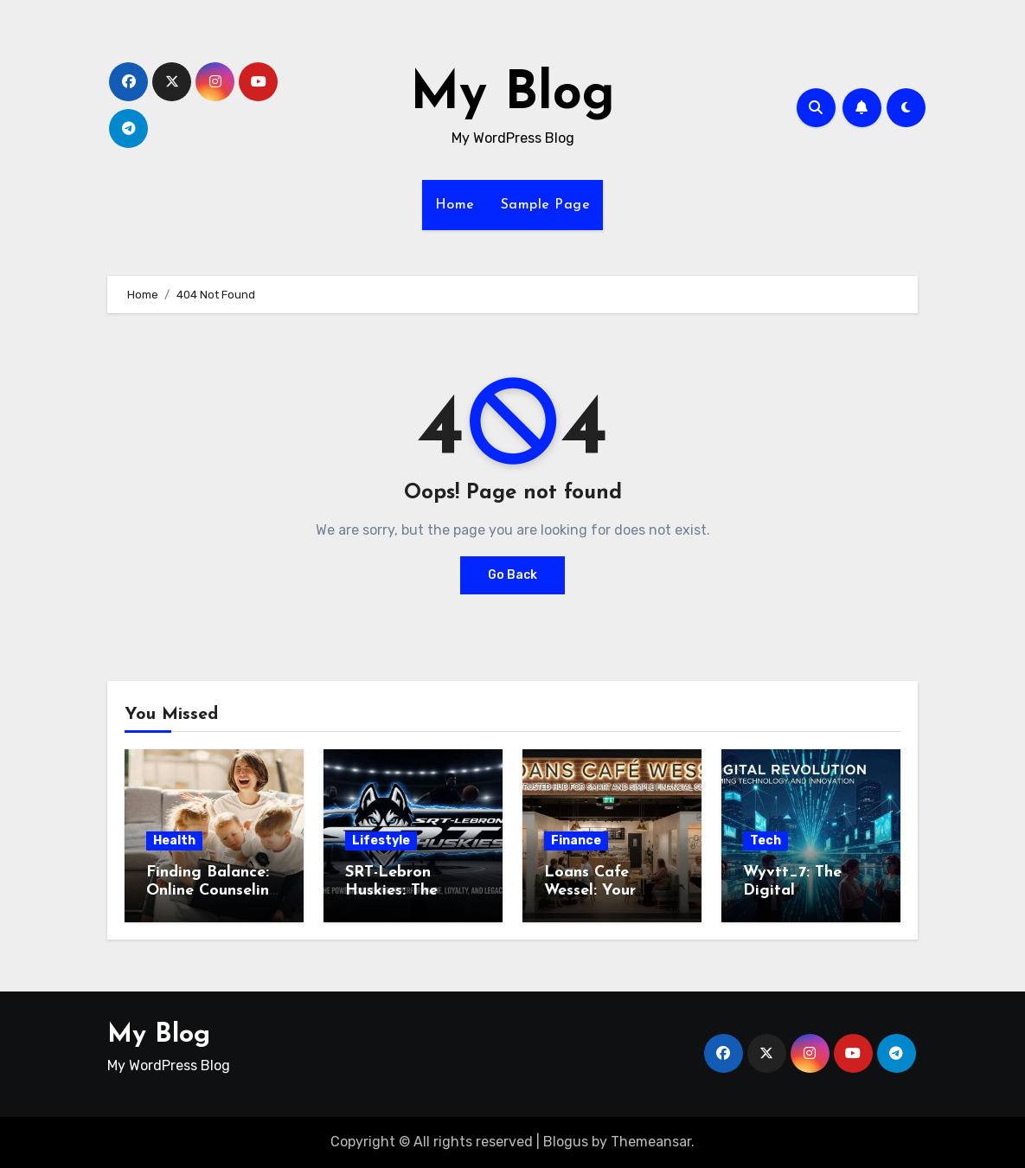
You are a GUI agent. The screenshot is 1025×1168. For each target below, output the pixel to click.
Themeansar (651, 1141)
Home (455, 205)
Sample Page (546, 205)
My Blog (512, 95)
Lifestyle (381, 840)
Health (174, 840)
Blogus (565, 1141)
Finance (576, 840)
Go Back (512, 575)
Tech (765, 840)
